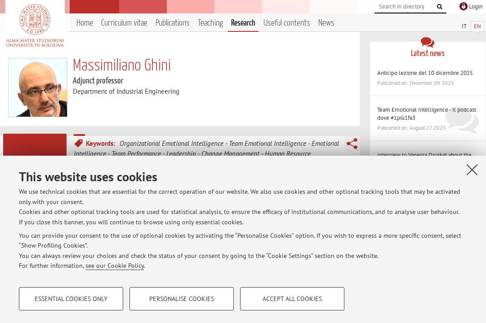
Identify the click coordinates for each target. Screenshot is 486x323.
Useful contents (286, 23)
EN (477, 26)
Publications (173, 23)
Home (84, 23)
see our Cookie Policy (114, 266)
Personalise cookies (181, 299)
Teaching (210, 23)
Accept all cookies (292, 299)
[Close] (472, 169)
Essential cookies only (71, 299)
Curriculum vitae (124, 23)
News (326, 23)
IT (464, 26)
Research (243, 23)
